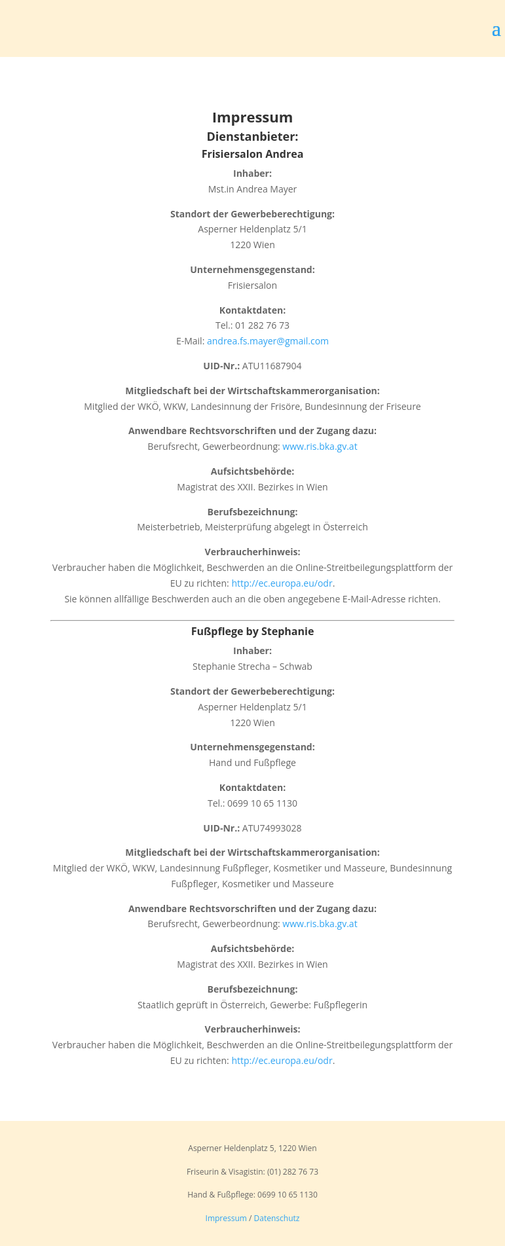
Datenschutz (277, 1218)
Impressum (226, 1218)
